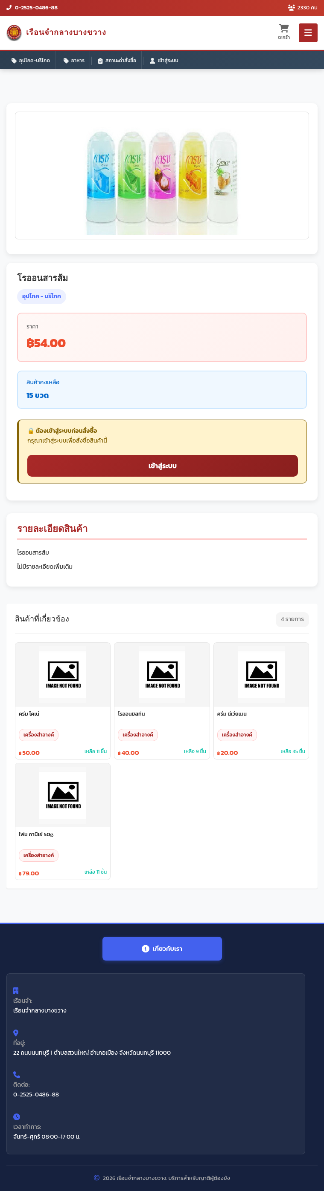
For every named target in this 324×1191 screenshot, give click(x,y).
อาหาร (74, 60)
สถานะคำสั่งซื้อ (117, 60)
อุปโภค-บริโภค (31, 60)
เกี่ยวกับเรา (162, 948)
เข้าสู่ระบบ (164, 60)
